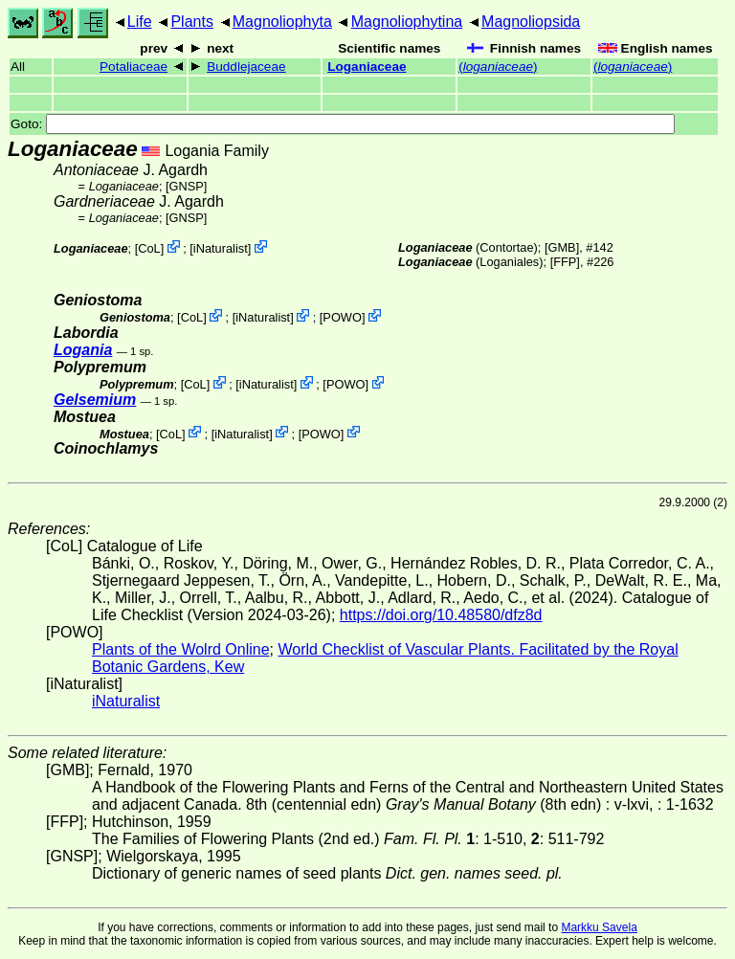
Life (139, 21)
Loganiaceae (366, 66)
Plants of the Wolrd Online (181, 649)
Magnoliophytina (407, 21)
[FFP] (565, 262)
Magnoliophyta (282, 21)
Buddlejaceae (246, 66)
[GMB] (562, 247)
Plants (191, 21)
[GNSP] (186, 186)
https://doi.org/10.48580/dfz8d (441, 615)
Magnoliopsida (530, 21)
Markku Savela (598, 927)
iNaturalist (220, 248)
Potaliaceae (133, 66)
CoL (149, 248)
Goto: (343, 124)
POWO (342, 317)
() (497, 66)
